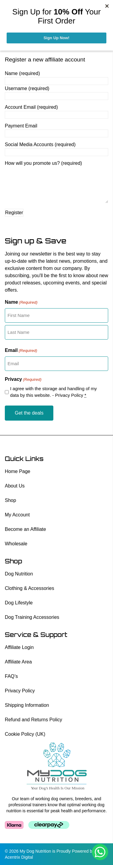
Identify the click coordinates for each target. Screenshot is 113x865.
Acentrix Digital (19, 857)
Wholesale (16, 543)
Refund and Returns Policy (33, 719)
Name (22, 73)
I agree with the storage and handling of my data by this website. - (53, 392)
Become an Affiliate (25, 529)
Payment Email (21, 125)
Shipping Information (27, 705)
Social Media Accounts (40, 144)
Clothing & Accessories (29, 588)
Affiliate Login (19, 647)
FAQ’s (11, 676)
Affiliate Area (18, 661)
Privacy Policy (69, 395)
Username (27, 88)
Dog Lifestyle (19, 602)
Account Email (31, 107)
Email (21, 351)
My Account (17, 514)
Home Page (17, 471)
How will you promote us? (43, 163)
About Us (15, 485)
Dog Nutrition (19, 573)
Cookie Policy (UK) (25, 734)
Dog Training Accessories (32, 617)
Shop (10, 500)
